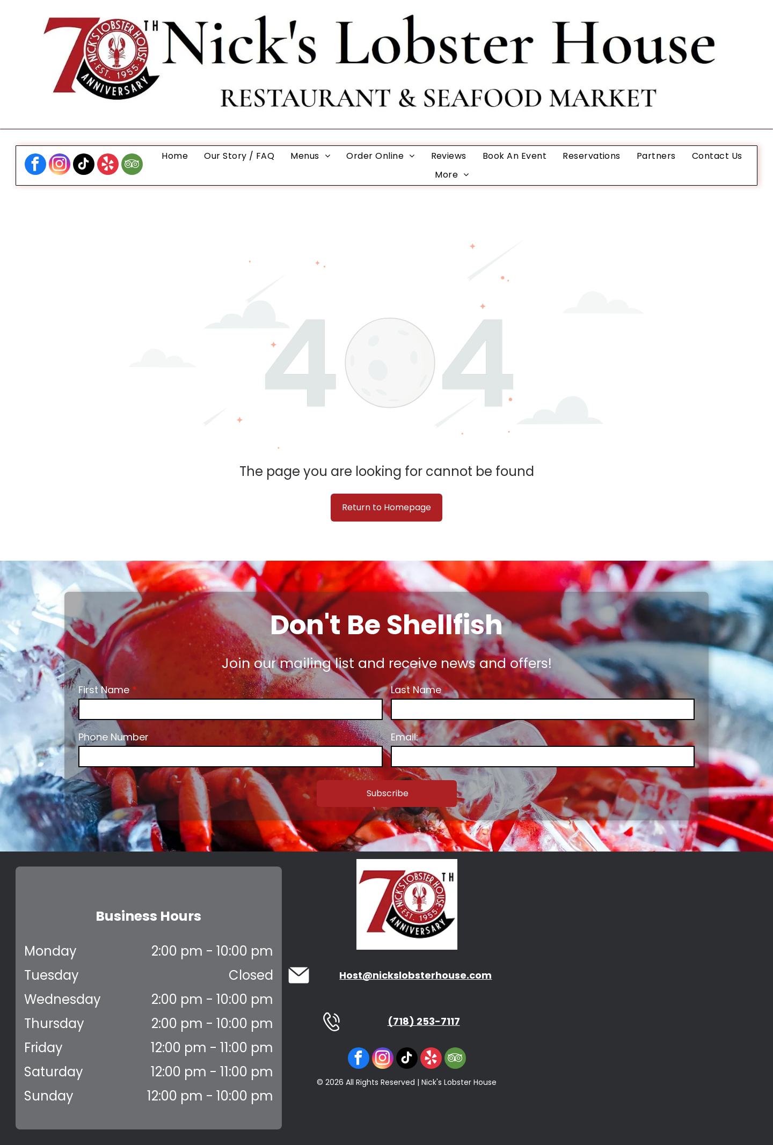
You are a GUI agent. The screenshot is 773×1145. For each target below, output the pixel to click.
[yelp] (108, 165)
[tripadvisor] (132, 165)
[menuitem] (175, 155)
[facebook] (35, 165)
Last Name (416, 689)
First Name (103, 689)
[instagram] (59, 165)
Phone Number (113, 737)
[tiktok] (83, 165)
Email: (404, 737)
